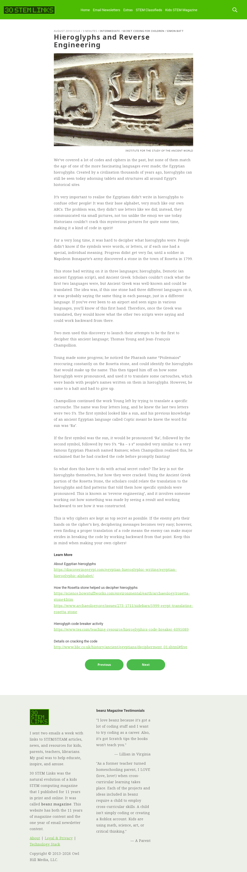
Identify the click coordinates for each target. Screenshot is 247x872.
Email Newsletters (106, 10)
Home (85, 10)
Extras (128, 10)
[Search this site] (235, 10)
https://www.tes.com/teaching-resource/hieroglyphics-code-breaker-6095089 (121, 629)
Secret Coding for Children (143, 31)
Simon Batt (175, 31)
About (35, 838)
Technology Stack (45, 844)
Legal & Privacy (59, 838)
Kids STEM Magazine (181, 10)
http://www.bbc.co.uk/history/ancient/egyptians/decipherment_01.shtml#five (120, 647)
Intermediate (110, 31)
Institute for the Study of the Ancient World (159, 150)
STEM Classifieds (149, 10)
